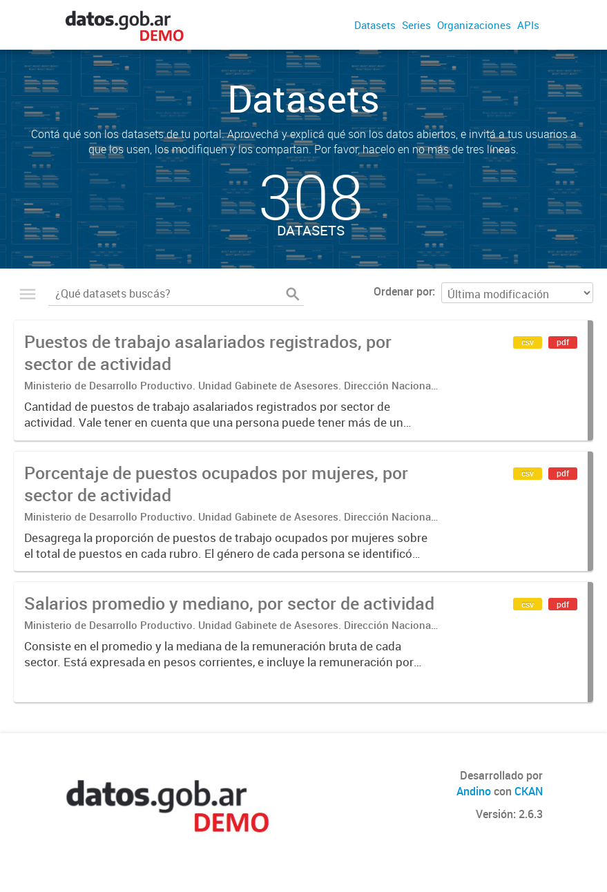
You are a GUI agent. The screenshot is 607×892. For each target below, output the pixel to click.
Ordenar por (403, 291)
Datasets (375, 25)
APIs (528, 25)
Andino (473, 791)
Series (416, 25)
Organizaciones (474, 25)
